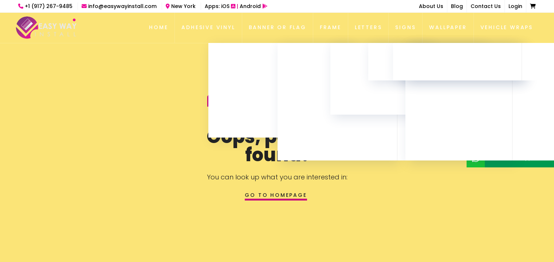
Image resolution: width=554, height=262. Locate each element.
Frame (330, 27)
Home (158, 27)
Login (515, 6)
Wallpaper (448, 27)
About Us (431, 6)
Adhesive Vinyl (208, 27)
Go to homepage (276, 195)
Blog (457, 6)
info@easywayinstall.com (120, 6)
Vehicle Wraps (506, 27)
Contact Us (486, 6)
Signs (405, 27)
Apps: (236, 6)
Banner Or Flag (277, 27)
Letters (368, 27)
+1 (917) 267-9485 (46, 6)
